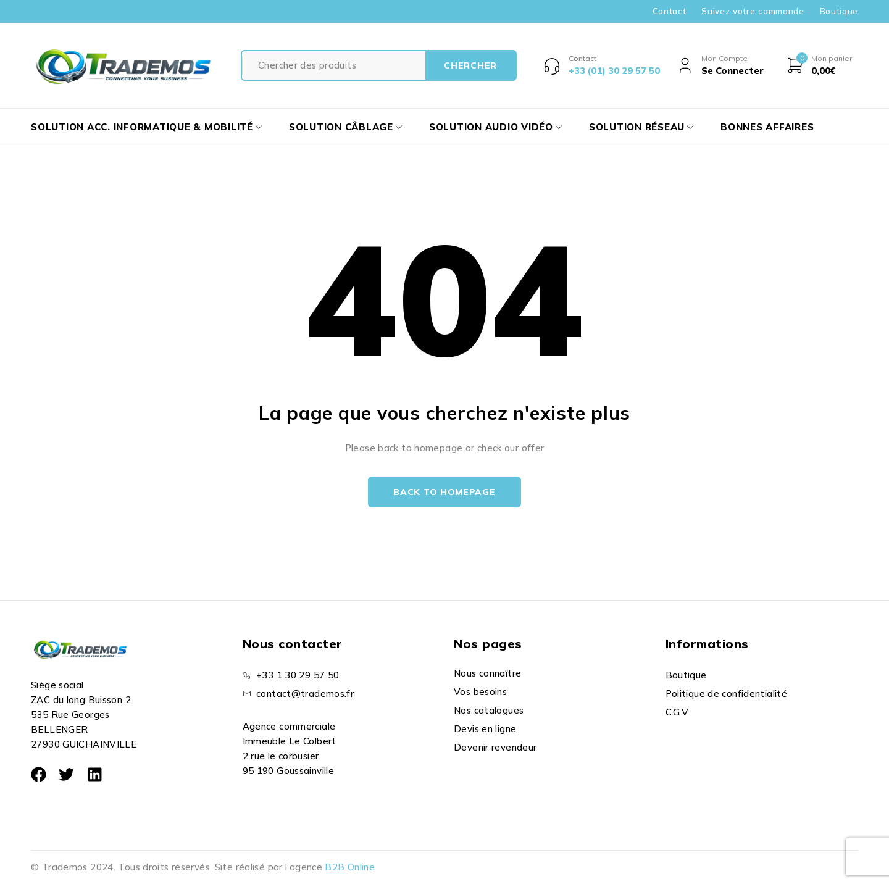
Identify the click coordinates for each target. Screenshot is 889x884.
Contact (670, 11)
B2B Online (350, 867)
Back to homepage (444, 492)
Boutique (839, 11)
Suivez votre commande (752, 11)
